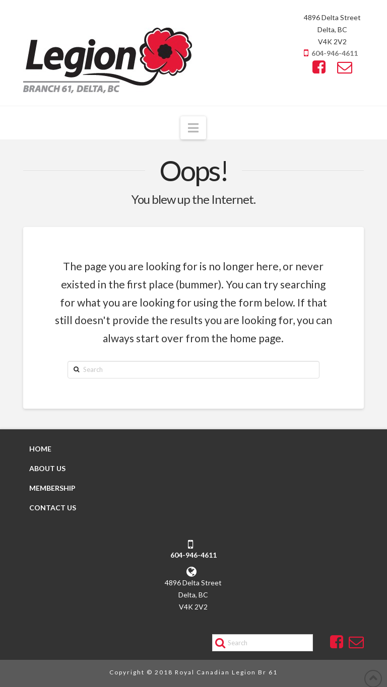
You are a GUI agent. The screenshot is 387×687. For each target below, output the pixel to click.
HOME (40, 448)
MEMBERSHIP (52, 488)
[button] (193, 127)
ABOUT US (47, 468)
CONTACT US (52, 507)
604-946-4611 (334, 53)
